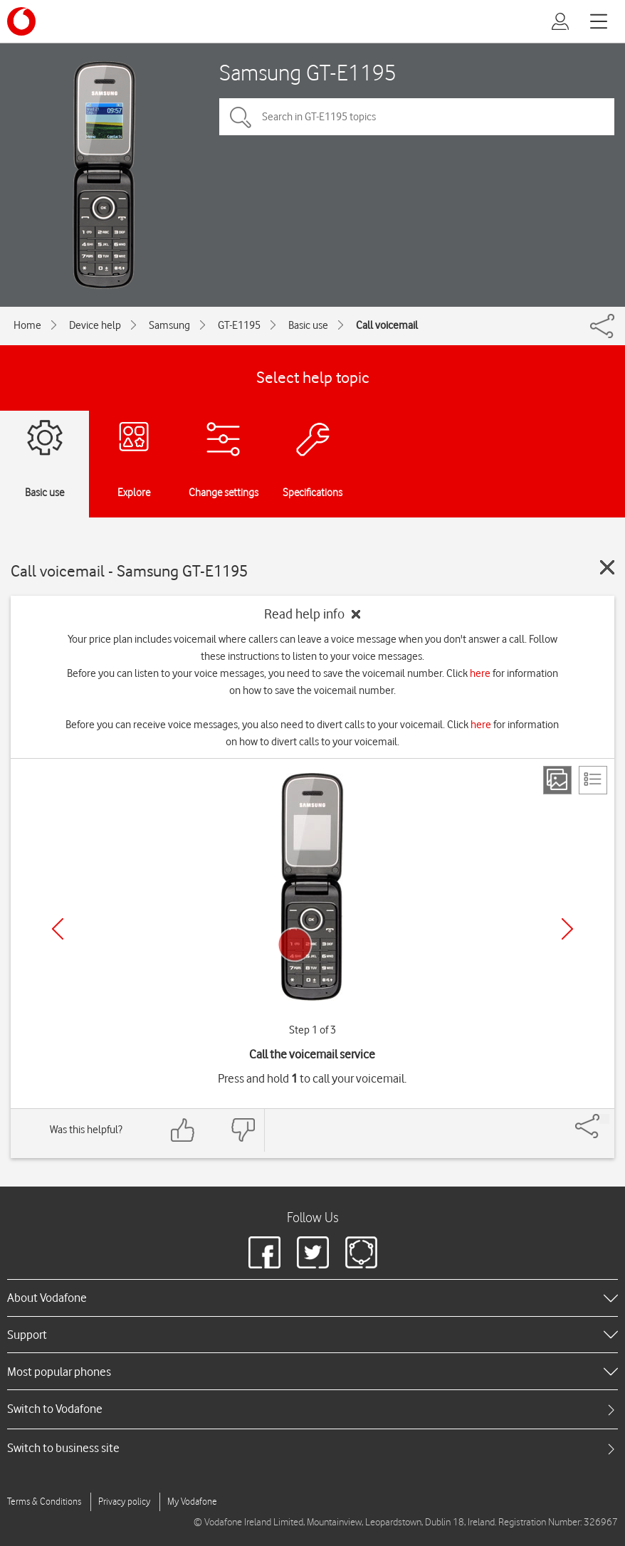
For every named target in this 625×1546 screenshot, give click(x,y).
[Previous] (57, 929)
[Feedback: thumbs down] (243, 1130)
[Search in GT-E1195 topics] (416, 116)
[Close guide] (607, 567)
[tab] (312, 1409)
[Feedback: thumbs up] (183, 1130)
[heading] (312, 1297)
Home (27, 325)
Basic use (308, 325)
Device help (95, 325)
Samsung (169, 325)
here (480, 673)
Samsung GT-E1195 (307, 72)
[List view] (593, 780)
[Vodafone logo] (21, 21)
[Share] (604, 1119)
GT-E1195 (239, 325)
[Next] (567, 929)
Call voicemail (387, 325)
